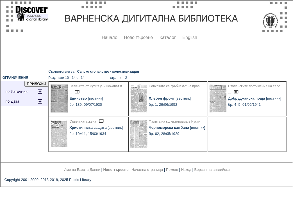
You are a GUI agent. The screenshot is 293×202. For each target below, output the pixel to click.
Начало (109, 37)
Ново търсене (138, 37)
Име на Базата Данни (82, 169)
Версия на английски (212, 169)
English (189, 37)
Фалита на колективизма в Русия (175, 121)
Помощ (172, 169)
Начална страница (147, 169)
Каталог (168, 37)
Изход (186, 169)
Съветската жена (82, 121)
